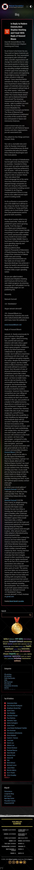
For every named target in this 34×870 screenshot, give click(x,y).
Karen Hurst (11, 725)
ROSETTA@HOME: (10, 849)
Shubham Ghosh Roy (14, 708)
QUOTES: (20, 853)
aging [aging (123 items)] (6, 639)
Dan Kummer (11, 730)
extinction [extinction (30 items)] (13, 646)
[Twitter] (13, 862)
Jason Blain (11, 768)
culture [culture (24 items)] (28, 644)
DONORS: (11, 841)
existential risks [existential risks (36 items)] (6, 646)
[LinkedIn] (17, 862)
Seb (8, 760)
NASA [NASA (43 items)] (17, 654)
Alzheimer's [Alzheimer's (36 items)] (12, 639)
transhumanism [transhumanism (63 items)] (26, 658)
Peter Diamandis (9, 678)
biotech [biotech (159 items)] (20, 641)
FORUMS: (12, 853)
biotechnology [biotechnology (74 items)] (28, 642)
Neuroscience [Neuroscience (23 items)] (21, 654)
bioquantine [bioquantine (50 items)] (6, 642)
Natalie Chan (11, 755)
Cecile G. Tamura (12, 738)
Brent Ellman (11, 763)
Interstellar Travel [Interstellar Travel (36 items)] (8, 651)
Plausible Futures (9, 801)
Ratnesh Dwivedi (13, 601)
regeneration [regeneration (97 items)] (16, 656)
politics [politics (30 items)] (25, 654)
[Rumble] (24, 862)
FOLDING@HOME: (6, 846)
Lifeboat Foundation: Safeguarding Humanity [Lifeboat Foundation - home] (12, 6)
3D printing (7, 674)
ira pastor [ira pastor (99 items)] (16, 651)
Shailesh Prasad (12, 715)
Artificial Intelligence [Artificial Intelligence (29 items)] (27, 639)
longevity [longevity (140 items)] (12, 654)
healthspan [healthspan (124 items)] (9, 649)
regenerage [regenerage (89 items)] (8, 656)
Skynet (6, 688)
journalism (21, 601)
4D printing (7, 676)
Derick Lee (10, 743)
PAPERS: (20, 849)
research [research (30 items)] (22, 656)
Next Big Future (9, 798)
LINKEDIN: (6, 834)
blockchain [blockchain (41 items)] (10, 644)
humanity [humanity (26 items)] (15, 649)
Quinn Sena (10, 710)
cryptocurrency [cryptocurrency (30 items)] (24, 644)
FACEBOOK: (5, 830)
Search (30, 615)
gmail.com (10, 596)
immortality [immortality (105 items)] (25, 649)
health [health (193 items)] (28, 646)
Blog (17, 14)
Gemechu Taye (12, 720)
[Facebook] (10, 862)
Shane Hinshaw (12, 748)
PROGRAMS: (21, 846)
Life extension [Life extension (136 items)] (25, 651)
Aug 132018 (7, 31)
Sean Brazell (11, 753)
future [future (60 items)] (17, 646)
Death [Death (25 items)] (31, 644)
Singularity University (11, 686)
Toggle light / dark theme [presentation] (31, 6)
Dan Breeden (11, 713)
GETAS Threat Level (17, 823)
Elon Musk (7, 684)
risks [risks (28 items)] (25, 656)
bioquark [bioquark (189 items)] (13, 641)
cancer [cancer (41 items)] (19, 644)
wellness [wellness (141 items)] (17, 661)
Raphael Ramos (12, 750)
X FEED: (6, 838)
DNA (5, 680)
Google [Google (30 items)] (24, 646)
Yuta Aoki (10, 740)
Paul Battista (11, 718)
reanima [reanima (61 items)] (29, 654)
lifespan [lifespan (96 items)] (6, 654)
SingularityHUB (9, 803)
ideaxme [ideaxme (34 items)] (19, 649)
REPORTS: (20, 844)
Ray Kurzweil (8, 682)
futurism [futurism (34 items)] (20, 646)
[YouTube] (20, 862)
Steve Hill (10, 758)
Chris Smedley (11, 775)
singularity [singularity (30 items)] (29, 656)
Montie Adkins (11, 770)
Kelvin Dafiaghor (12, 723)
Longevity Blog (9, 794)
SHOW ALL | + (7, 777)
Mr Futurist (7, 796)
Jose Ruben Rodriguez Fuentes (17, 728)
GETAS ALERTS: (21, 834)
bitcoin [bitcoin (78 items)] (5, 644)
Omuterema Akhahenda (14, 733)
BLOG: (19, 838)
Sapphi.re (30, 859)
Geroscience (8, 791)
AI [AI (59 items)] (8, 639)
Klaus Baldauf (11, 735)
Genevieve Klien (12, 703)
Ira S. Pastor (11, 773)
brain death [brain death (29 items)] (15, 644)
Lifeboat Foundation (13, 859)
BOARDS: (20, 841)
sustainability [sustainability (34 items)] (10, 658)
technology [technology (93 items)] (17, 658)
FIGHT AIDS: (7, 844)
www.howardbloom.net (13, 325)
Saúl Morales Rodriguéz (14, 706)
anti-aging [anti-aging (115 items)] (19, 639)
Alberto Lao (10, 745)
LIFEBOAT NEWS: (22, 830)
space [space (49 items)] (5, 658)
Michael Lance (11, 765)
